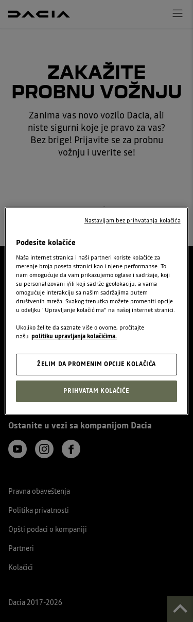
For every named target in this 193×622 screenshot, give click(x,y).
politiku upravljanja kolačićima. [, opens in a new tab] (74, 336)
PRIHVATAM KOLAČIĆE (96, 391)
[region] (96, 311)
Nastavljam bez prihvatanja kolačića (132, 220)
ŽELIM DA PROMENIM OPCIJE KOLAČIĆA (96, 364)
